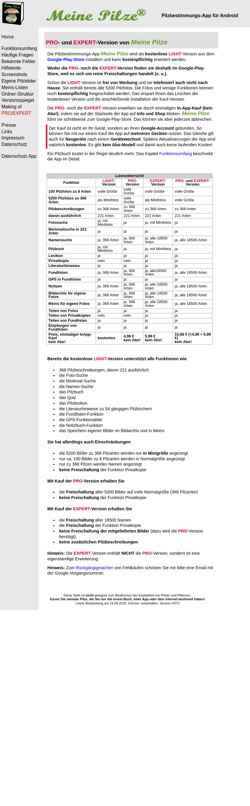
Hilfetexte (11, 67)
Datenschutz (14, 144)
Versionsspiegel (17, 100)
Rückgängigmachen (94, 567)
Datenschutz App (19, 156)
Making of (11, 106)
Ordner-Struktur (17, 93)
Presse (8, 125)
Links (6, 131)
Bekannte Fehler (18, 61)
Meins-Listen (14, 87)
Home (7, 36)
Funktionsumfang (19, 48)
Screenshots (14, 74)
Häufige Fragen (17, 54)
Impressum (13, 137)
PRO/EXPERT (16, 113)
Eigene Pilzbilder (18, 80)
